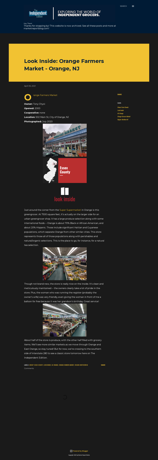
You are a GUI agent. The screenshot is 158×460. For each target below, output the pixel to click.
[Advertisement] (62, 38)
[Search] (123, 6)
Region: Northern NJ (122, 119)
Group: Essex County (122, 107)
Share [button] (119, 94)
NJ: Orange (120, 113)
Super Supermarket (70, 210)
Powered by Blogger (79, 451)
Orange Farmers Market (123, 116)
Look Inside (120, 110)
